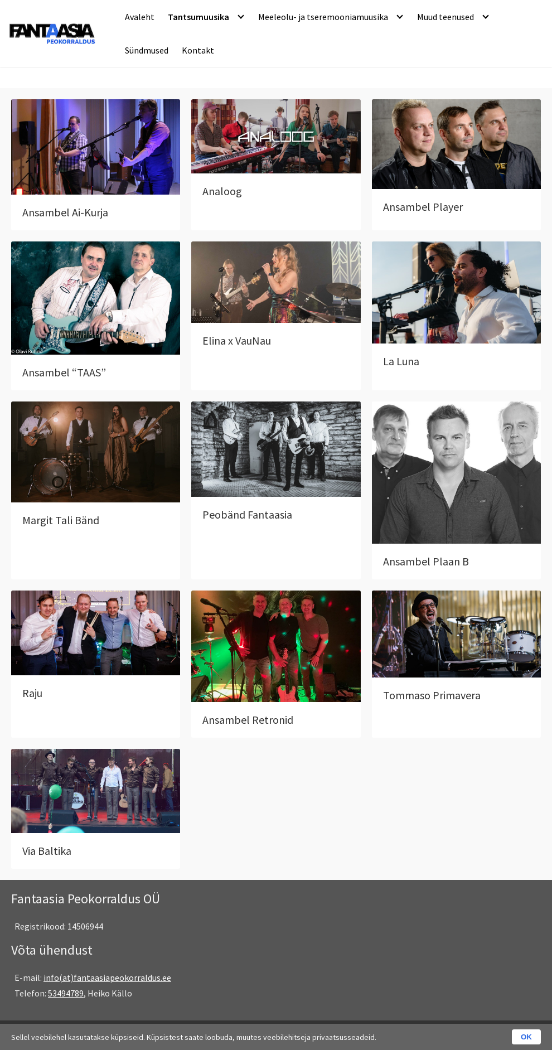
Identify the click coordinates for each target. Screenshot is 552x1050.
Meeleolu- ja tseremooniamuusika (323, 16)
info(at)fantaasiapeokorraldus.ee (107, 977)
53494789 (66, 993)
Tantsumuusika (198, 16)
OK (526, 1037)
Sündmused (146, 50)
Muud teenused (445, 16)
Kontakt (198, 50)
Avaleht (139, 16)
